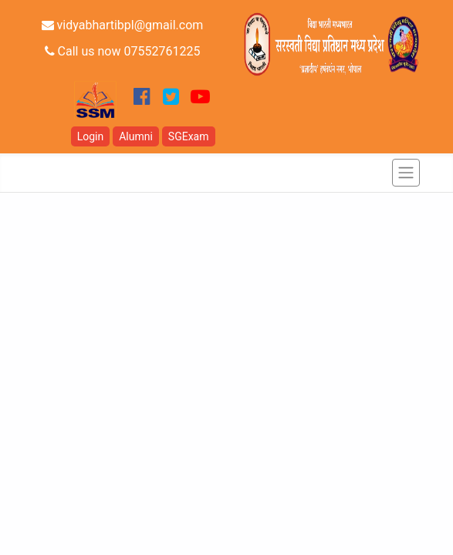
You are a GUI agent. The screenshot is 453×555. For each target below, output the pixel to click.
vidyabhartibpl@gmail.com (123, 25)
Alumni (136, 136)
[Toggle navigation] (406, 173)
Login (90, 136)
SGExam (188, 136)
